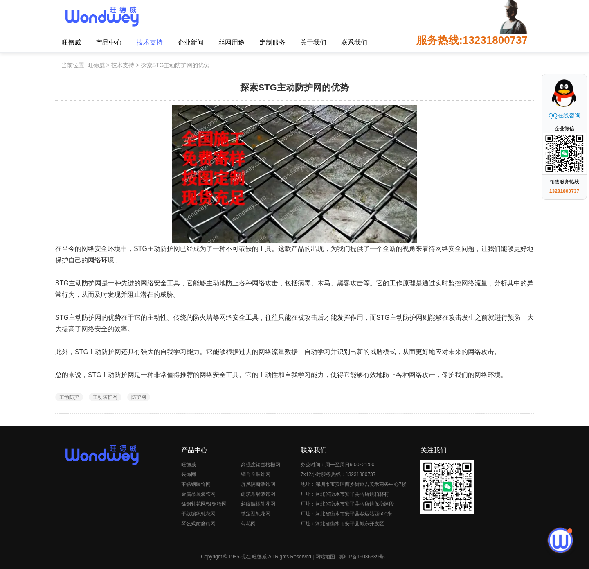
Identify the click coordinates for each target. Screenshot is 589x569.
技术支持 (150, 42)
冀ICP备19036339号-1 (363, 557)
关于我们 (313, 42)
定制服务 (272, 42)
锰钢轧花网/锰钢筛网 (204, 504)
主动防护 (69, 397)
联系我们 (354, 42)
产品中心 (109, 42)
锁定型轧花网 (255, 514)
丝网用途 (231, 42)
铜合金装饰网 (255, 474)
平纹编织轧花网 (198, 514)
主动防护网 (105, 397)
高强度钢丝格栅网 (260, 464)
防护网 (138, 397)
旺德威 (71, 42)
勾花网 (248, 523)
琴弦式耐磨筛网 (198, 523)
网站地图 (325, 557)
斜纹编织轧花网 (258, 504)
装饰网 (188, 474)
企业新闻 (191, 42)
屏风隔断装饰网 (258, 484)
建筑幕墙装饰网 (258, 494)
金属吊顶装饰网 (198, 494)
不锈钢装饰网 (196, 484)
